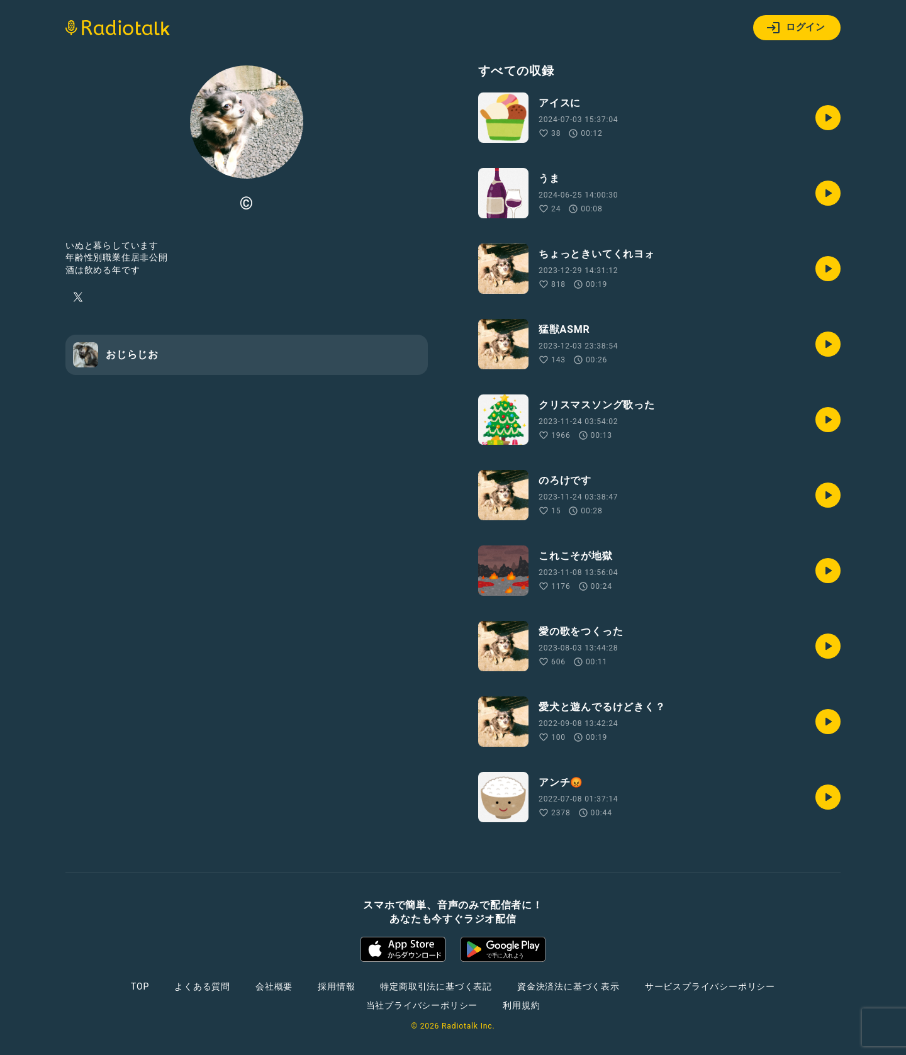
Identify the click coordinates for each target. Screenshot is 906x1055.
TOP (140, 986)
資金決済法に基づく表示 (568, 986)
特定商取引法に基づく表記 (436, 986)
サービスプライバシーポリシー (710, 986)
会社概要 (274, 986)
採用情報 (336, 986)
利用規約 (521, 1005)
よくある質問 (202, 986)
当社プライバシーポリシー (422, 1005)
